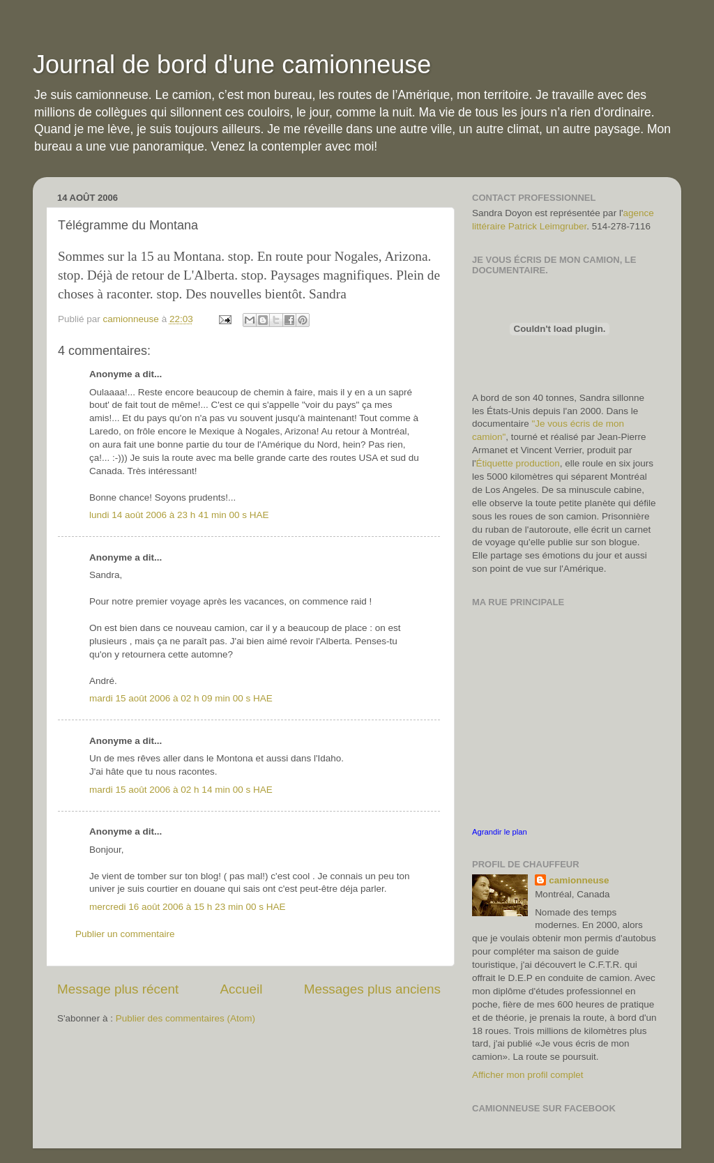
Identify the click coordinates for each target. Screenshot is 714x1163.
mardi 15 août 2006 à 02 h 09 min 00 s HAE (181, 698)
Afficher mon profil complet (528, 1075)
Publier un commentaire (125, 934)
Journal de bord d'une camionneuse (232, 64)
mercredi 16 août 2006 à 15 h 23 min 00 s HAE (187, 907)
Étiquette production (518, 463)
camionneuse (579, 880)
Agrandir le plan (499, 832)
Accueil (241, 989)
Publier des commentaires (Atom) (185, 1018)
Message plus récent (117, 989)
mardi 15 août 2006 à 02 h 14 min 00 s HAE (181, 789)
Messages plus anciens (372, 989)
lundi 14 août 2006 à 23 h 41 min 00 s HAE (178, 515)
